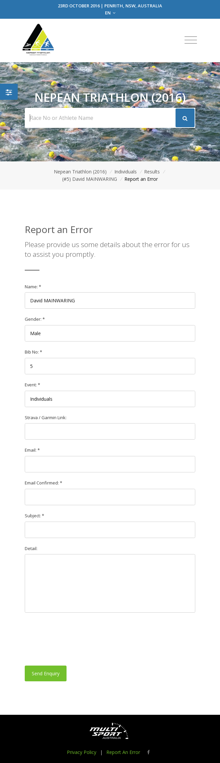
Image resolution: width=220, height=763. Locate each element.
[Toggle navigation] (190, 40)
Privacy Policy (81, 752)
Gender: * (35, 319)
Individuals (125, 171)
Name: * (33, 287)
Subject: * (34, 516)
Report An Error (123, 752)
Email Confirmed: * (43, 483)
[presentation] (75, 639)
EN (110, 13)
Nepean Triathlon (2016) (80, 171)
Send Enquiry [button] (46, 673)
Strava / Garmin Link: (46, 417)
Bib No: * (33, 352)
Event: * (32, 385)
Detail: (31, 548)
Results (152, 171)
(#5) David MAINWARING (89, 179)
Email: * (32, 450)
